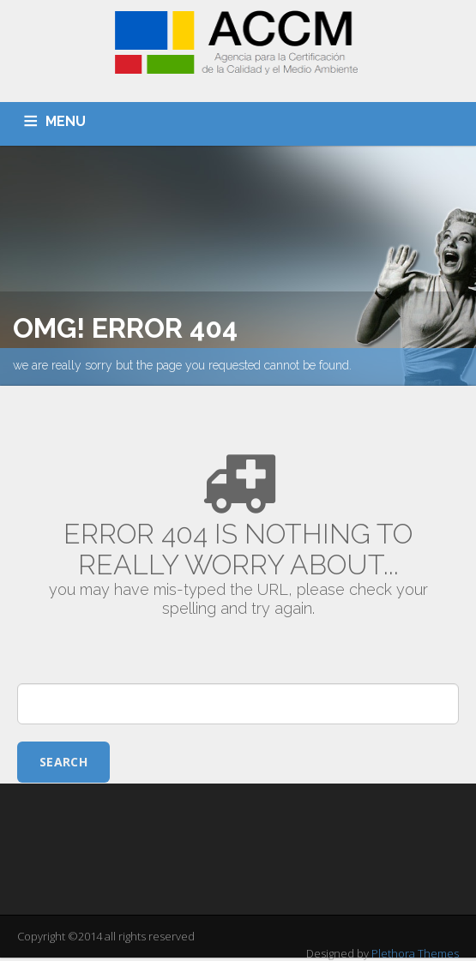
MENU (65, 121)
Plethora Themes (415, 953)
